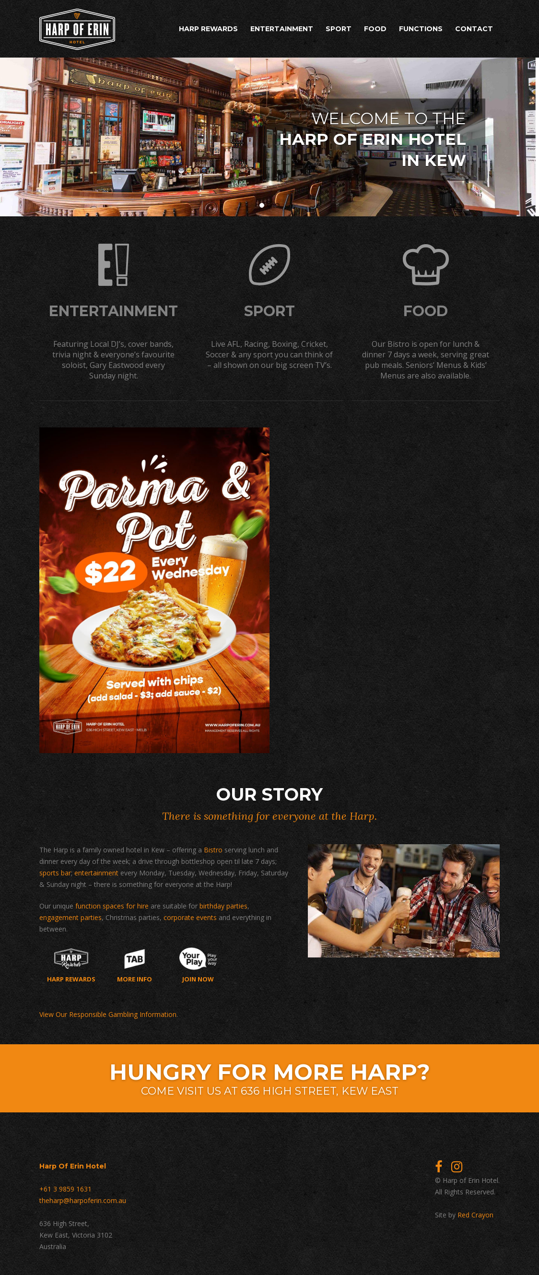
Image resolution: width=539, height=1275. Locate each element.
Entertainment (281, 28)
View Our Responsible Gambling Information (107, 1012)
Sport (339, 28)
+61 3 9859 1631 (65, 1187)
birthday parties (223, 904)
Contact (474, 28)
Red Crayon (475, 1213)
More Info (134, 963)
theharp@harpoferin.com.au (82, 1199)
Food (375, 28)
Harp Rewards (208, 28)
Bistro (213, 848)
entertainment (96, 871)
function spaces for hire (112, 904)
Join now (198, 963)
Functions (421, 28)
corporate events (190, 916)
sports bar (55, 871)
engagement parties (70, 916)
